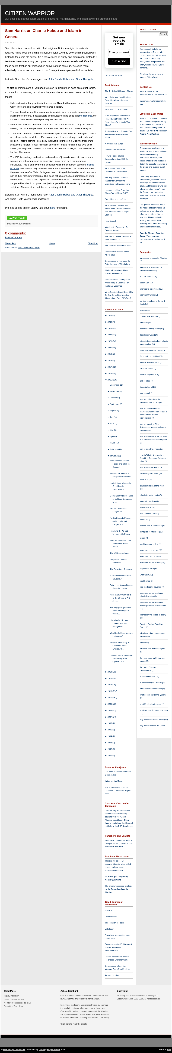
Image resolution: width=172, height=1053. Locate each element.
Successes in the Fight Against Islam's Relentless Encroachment (118, 947)
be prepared (145, 310)
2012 (109, 685)
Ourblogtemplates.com (49, 1049)
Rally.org (157, 52)
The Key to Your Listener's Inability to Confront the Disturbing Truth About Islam (117, 181)
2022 (109, 335)
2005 (109, 730)
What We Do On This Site (116, 109)
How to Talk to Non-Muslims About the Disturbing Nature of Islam (153, 458)
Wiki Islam (109, 929)
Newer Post (10, 243)
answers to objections (149, 289)
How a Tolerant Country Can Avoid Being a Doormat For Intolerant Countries (117, 283)
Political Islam (111, 917)
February (114, 449)
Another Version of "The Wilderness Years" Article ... (120, 543)
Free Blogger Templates (14, 1049)
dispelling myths (147, 335)
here (52, 207)
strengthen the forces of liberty (153, 615)
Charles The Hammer (149, 316)
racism (143, 538)
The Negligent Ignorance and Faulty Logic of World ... (121, 611)
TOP (169, 1049)
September (115, 404)
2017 (109, 367)
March (113, 443)
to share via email (148, 676)
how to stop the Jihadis (150, 449)
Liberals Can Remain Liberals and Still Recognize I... (119, 623)
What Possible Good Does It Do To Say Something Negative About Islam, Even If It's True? (119, 295)
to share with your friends (151, 683)
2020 (109, 348)
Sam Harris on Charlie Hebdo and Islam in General (119, 464)
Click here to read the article (73, 1024)
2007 (109, 717)
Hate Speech (110, 221)
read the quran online (149, 544)
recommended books (149, 550)
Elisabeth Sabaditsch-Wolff (152, 350)
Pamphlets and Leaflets (115, 199)
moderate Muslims (148, 501)
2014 (109, 672)
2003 (109, 743)
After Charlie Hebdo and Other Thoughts (71, 79)
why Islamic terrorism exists (152, 719)
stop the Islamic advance (151, 587)
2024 (109, 322)
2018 (109, 360)
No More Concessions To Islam (17, 1003)
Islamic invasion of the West (152, 486)
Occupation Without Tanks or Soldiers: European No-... (121, 499)
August (113, 411)
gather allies (145, 381)
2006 (109, 723)
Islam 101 (109, 910)
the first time (85, 115)
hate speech (145, 393)
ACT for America (147, 277)
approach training (147, 295)
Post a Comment (13, 237)
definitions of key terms (150, 329)
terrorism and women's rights (152, 649)
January (113, 456)
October (113, 398)
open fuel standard (148, 513)
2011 (109, 691)
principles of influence (149, 532)
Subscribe (119, 61)
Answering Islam (112, 975)
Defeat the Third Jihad (13, 1006)
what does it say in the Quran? (153, 695)
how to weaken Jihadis (150, 467)
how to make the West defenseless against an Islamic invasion (153, 427)
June (112, 423)
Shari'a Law (145, 575)
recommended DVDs (149, 556)
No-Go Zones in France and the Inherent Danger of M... (120, 521)
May (112, 430)
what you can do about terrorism (154, 710)
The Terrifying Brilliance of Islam (119, 91)
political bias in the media (151, 526)
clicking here (145, 55)
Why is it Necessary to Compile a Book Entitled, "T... (119, 645)
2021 (109, 341)
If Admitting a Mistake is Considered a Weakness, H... (120, 486)
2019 (109, 354)
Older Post (93, 243)
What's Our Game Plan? (115, 150)
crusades (144, 323)
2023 (109, 328)
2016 (109, 373)
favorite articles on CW (150, 362)
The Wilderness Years (119, 553)
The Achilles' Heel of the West (118, 245)
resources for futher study (151, 562)
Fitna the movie (147, 368)
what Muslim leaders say (151, 704)
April (112, 436)
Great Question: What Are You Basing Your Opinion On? (121, 658)
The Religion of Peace (114, 923)
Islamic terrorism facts (149, 495)
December (115, 385)
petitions (144, 519)
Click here (118, 847)
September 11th (147, 569)
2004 (109, 736)
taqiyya (143, 198)
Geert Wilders (146, 387)
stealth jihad (145, 581)
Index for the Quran (114, 781)
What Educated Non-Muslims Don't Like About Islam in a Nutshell (117, 100)
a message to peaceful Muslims (153, 258)
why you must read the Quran (152, 726)
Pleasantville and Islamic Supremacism (80, 999)
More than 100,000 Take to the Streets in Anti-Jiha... (120, 598)
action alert (145, 283)
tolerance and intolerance (151, 689)
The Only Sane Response (121, 569)
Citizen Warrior (30, 13)
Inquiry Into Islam (11, 996)
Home (52, 243)
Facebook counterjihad (150, 356)
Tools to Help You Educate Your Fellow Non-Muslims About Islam (118, 134)
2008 (109, 710)
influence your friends (149, 473)
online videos (146, 507)
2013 (109, 678)
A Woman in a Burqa (114, 144)
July (112, 417)
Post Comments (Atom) (29, 247)
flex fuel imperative (148, 375)
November (115, 391)
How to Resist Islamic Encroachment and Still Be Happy (116, 159)
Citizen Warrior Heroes (14, 999)
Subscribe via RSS (114, 75)
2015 (109, 380)
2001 (109, 755)
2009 (109, 704)
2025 (109, 315)
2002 (109, 749)
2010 (109, 698)
